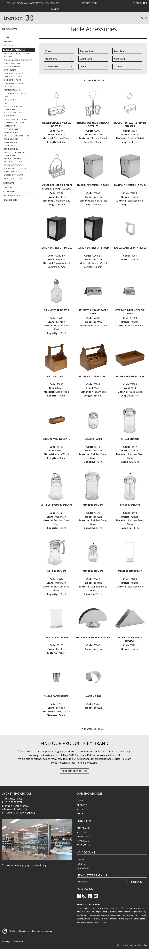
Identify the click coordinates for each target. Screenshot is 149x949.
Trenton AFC (23, 3)
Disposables (9, 86)
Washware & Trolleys (13, 195)
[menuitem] (11, 3)
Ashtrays (8, 57)
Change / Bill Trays (12, 80)
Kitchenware (9, 191)
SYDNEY (81, 800)
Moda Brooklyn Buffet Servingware (14, 107)
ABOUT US (82, 832)
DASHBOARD (83, 868)
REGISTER (81, 863)
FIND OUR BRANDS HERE (74, 770)
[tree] (93, 60)
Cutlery (6, 37)
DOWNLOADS (83, 836)
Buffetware (8, 183)
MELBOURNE (83, 809)
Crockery (7, 41)
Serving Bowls (10, 142)
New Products (52, 3)
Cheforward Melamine (14, 83)
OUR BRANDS (83, 828)
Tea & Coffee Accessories (15, 168)
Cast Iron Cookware (13, 76)
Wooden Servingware (13, 175)
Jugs (6, 96)
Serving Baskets (11, 139)
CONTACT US (83, 845)
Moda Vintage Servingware (16, 119)
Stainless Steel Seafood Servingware (14, 153)
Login (94, 3)
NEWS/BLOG (83, 840)
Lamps (6, 103)
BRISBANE (82, 805)
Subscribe (136, 881)
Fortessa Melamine (12, 90)
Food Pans (8, 187)
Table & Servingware (14, 50)
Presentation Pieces (12, 129)
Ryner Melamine (11, 132)
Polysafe (11, 3)
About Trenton (36, 3)
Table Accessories (12, 158)
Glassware (8, 45)
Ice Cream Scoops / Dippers (15, 93)
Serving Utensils (11, 149)
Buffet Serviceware (12, 63)
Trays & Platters (11, 172)
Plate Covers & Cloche (14, 122)
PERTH (80, 813)
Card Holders (10, 70)
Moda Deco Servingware (14, 112)
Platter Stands (10, 126)
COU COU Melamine (12, 67)
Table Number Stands (13, 162)
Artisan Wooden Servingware (17, 53)
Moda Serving (10, 116)
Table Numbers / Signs (13, 165)
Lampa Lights (10, 100)
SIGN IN (80, 859)
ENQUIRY (140, 2)
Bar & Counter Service (14, 178)
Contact (55, 9)
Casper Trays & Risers (13, 73)
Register (86, 3)
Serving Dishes (10, 146)
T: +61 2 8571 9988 (12, 798)
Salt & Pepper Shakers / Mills (16, 136)
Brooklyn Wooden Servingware (18, 60)
